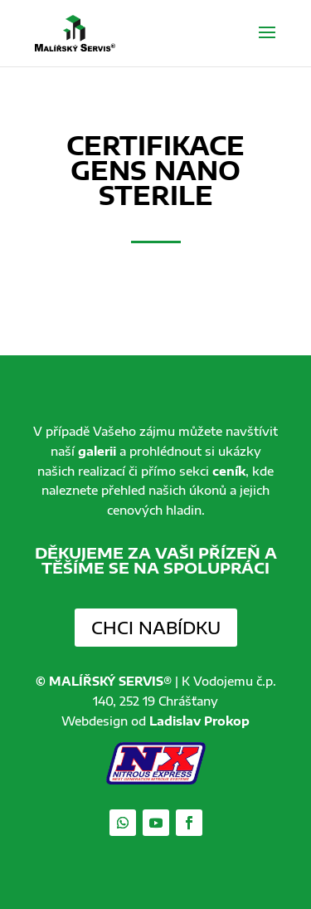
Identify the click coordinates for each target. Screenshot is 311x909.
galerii (97, 451)
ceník (228, 471)
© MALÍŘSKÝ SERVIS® (104, 681)
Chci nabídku (156, 627)
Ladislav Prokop (199, 721)
